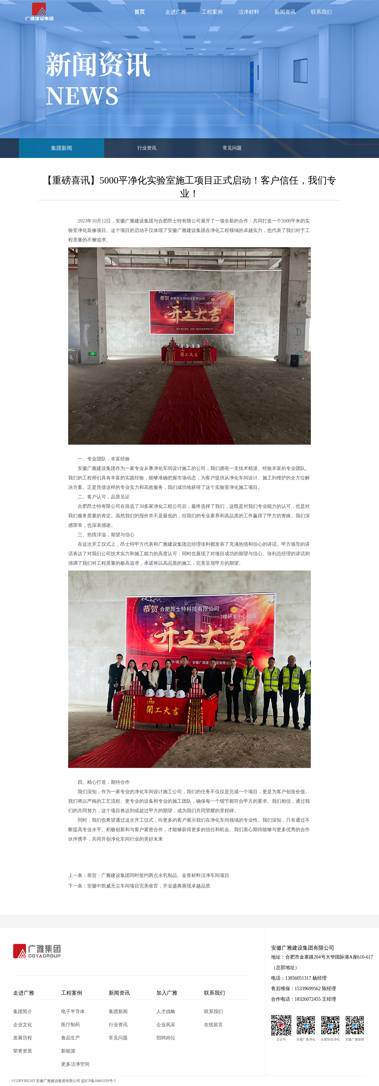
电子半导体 (73, 1011)
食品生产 (70, 1037)
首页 (139, 12)
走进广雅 (175, 12)
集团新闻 (61, 148)
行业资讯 (146, 148)
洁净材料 (248, 12)
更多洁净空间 (75, 1064)
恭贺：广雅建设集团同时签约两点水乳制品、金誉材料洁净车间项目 (158, 875)
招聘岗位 (165, 1037)
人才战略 (165, 1011)
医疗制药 (70, 1024)
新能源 (68, 1051)
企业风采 (165, 1024)
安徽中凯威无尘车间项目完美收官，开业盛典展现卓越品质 (148, 886)
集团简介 (22, 1011)
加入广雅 (166, 993)
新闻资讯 (285, 12)
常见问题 (232, 148)
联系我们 (321, 12)
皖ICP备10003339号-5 (98, 1081)
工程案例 (212, 12)
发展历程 (22, 1037)
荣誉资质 (22, 1051)
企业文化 (22, 1024)
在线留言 (213, 1024)
